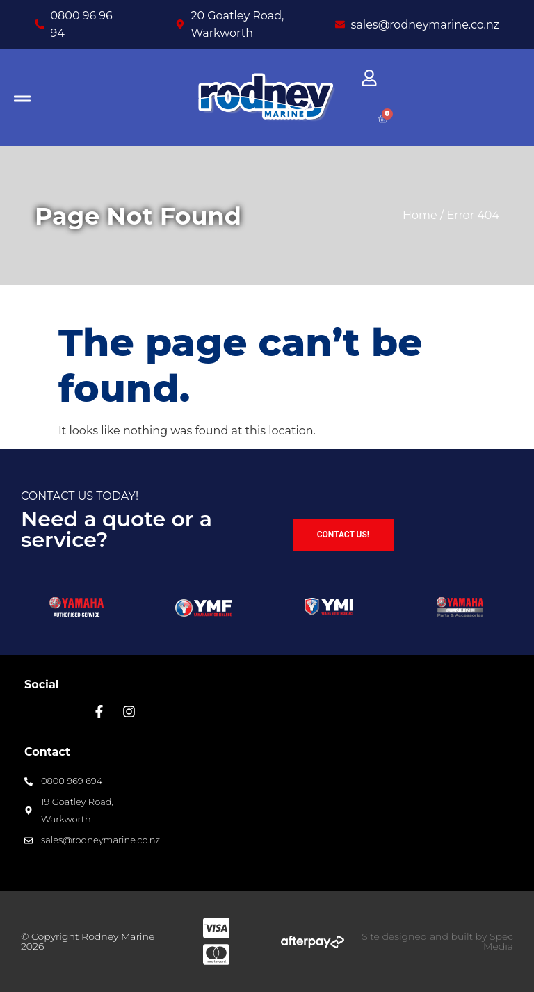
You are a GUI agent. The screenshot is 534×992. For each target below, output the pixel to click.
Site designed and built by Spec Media (437, 941)
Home (420, 215)
